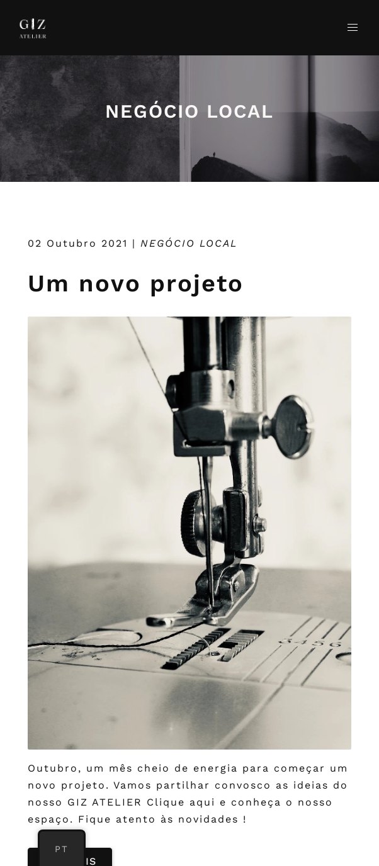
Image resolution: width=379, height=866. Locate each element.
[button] (352, 27)
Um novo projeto (136, 283)
